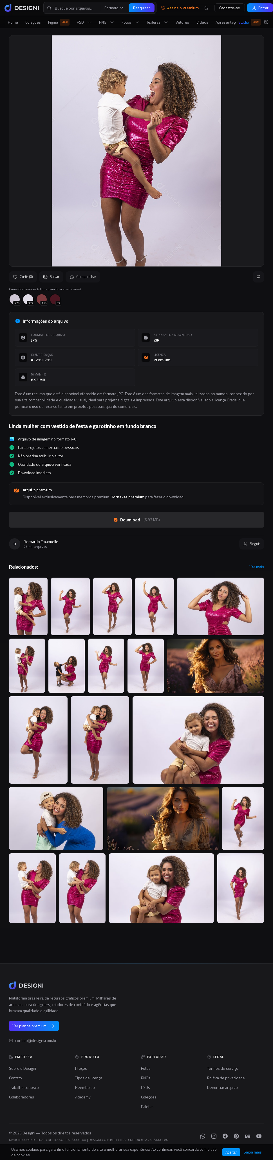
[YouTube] (259, 1136)
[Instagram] (214, 1136)
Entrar (260, 8)
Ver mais (256, 567)
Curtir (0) (23, 276)
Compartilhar (83, 276)
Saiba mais (253, 1152)
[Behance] (248, 1136)
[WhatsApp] (203, 1136)
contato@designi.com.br (36, 1040)
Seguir (251, 543)
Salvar (51, 276)
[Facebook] (225, 1136)
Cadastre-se (229, 8)
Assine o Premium (180, 8)
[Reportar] (258, 276)
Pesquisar (141, 8)
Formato (114, 8)
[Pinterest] (236, 1136)
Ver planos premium (33, 1026)
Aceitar (231, 1152)
